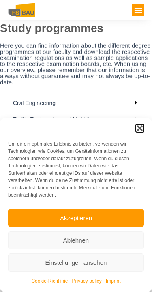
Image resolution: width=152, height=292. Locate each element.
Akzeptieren (76, 218)
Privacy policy (87, 281)
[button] (140, 128)
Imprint (113, 281)
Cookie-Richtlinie (49, 281)
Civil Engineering (34, 103)
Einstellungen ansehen (76, 262)
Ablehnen (76, 240)
